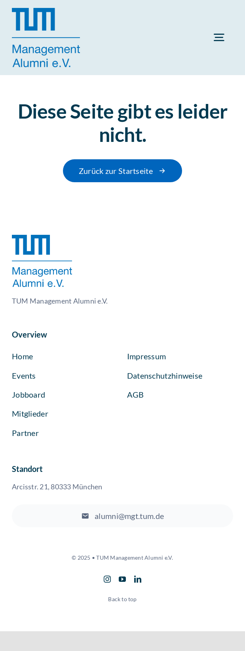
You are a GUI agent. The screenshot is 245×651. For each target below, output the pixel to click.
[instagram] (107, 579)
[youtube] (122, 579)
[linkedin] (137, 579)
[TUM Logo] (46, 11)
